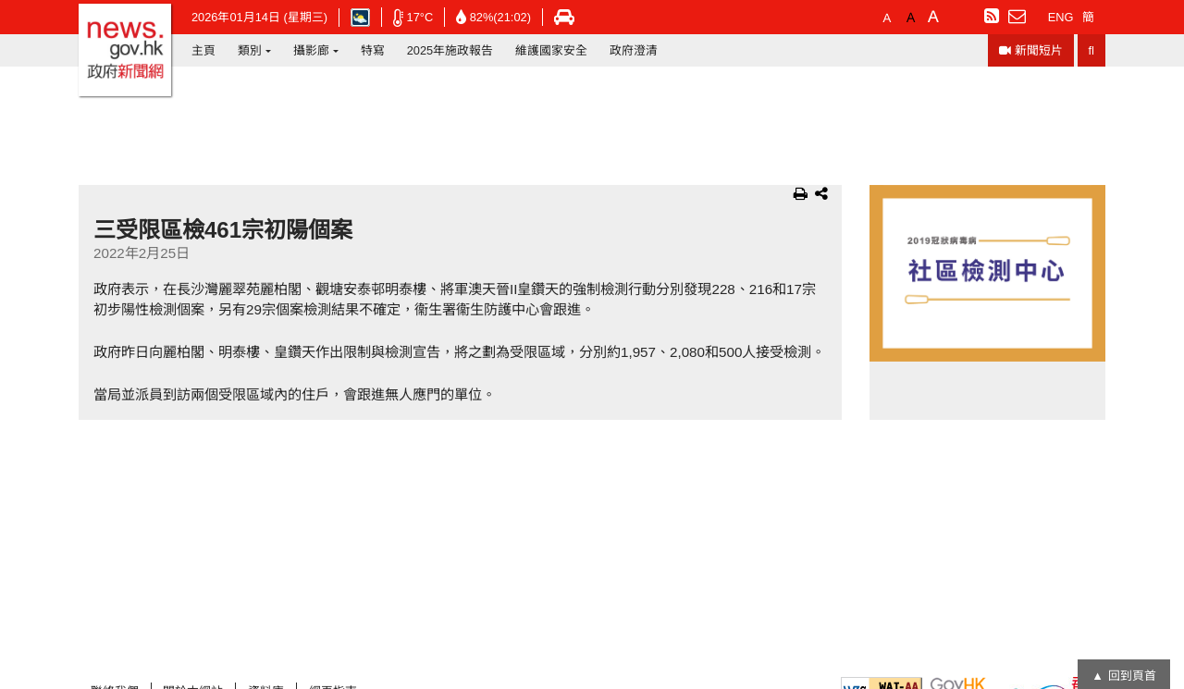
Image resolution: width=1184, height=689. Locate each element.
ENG (1061, 17)
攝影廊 (311, 50)
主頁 (203, 50)
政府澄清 (634, 50)
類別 (250, 50)
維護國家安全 (551, 50)
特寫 (373, 50)
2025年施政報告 (450, 50)
